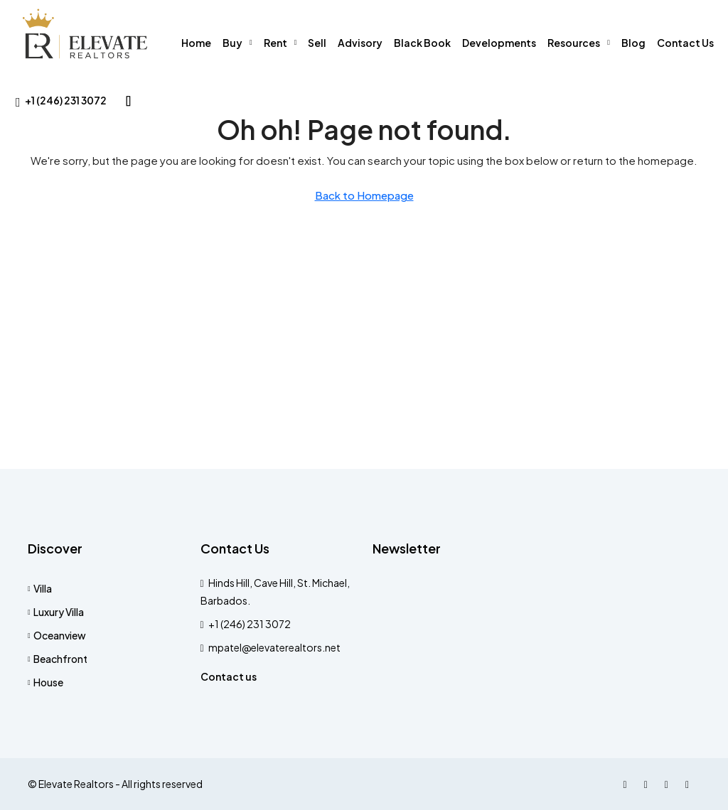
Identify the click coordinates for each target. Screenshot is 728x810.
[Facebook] (628, 783)
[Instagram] (648, 783)
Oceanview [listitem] (57, 635)
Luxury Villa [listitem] (56, 611)
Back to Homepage (364, 195)
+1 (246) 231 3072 (249, 623)
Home (196, 42)
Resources (573, 42)
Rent (275, 42)
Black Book (422, 42)
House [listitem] (45, 682)
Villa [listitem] (40, 588)
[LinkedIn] (669, 783)
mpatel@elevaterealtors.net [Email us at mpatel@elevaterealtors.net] (274, 647)
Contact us (228, 676)
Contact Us (685, 42)
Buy (232, 42)
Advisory (360, 42)
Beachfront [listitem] (57, 658)
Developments (499, 42)
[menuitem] (61, 100)
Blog (633, 42)
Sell (317, 42)
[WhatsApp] (690, 783)
